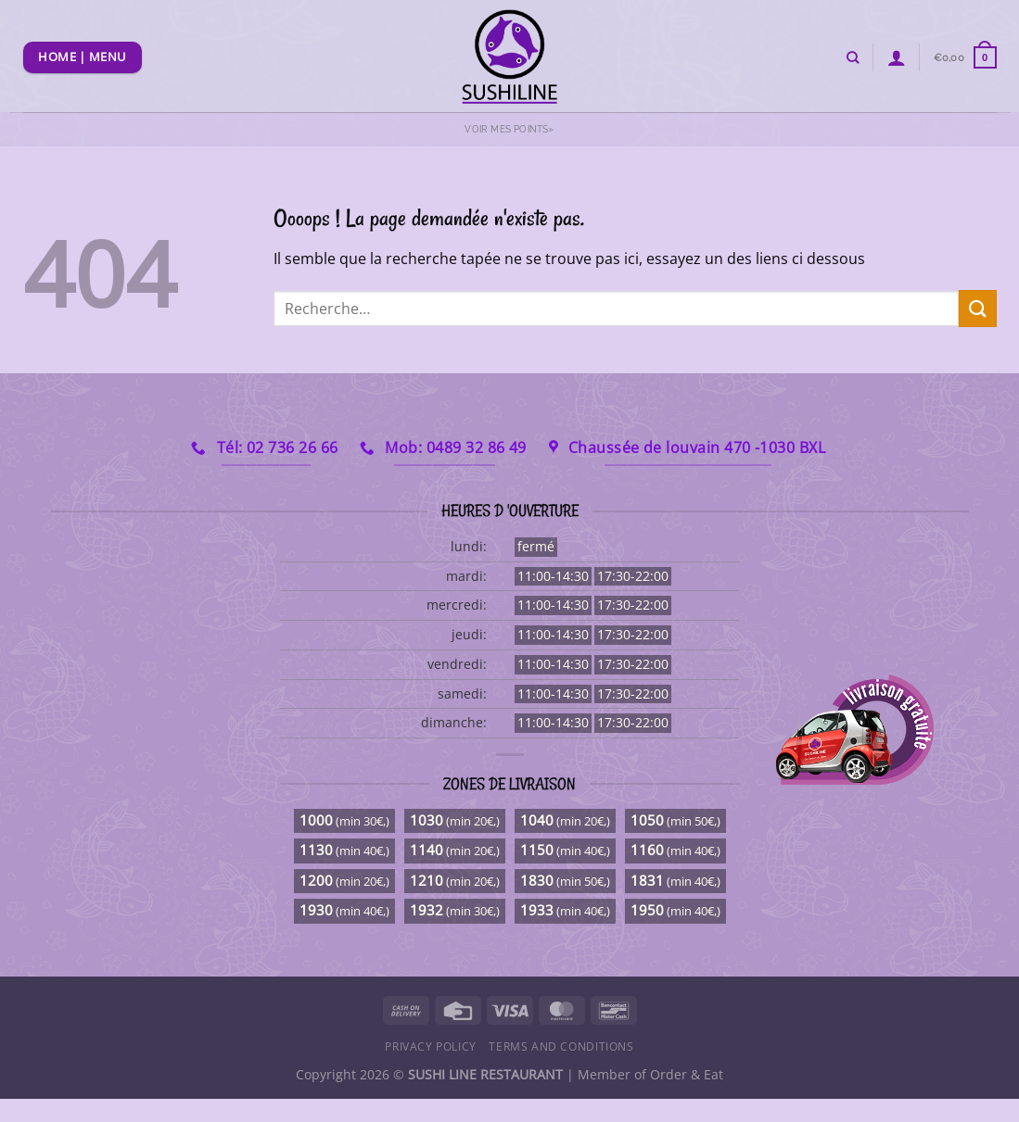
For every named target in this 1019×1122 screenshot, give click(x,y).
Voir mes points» (509, 129)
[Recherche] (853, 57)
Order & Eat (686, 1074)
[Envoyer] (977, 308)
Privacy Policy (431, 1046)
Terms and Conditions (561, 1046)
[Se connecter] (896, 57)
